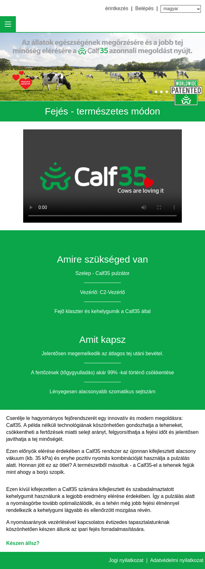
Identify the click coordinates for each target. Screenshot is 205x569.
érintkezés (116, 8)
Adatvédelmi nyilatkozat (176, 560)
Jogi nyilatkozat (127, 560)
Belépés (144, 8)
